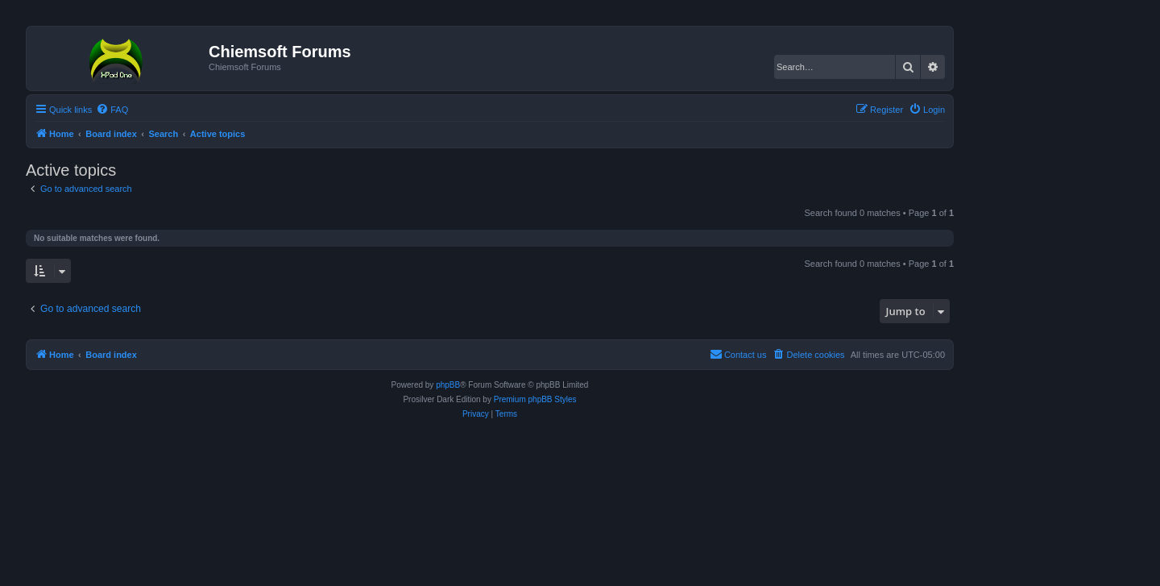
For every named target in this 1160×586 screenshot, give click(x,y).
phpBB (448, 384)
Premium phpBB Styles (535, 399)
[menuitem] (112, 109)
